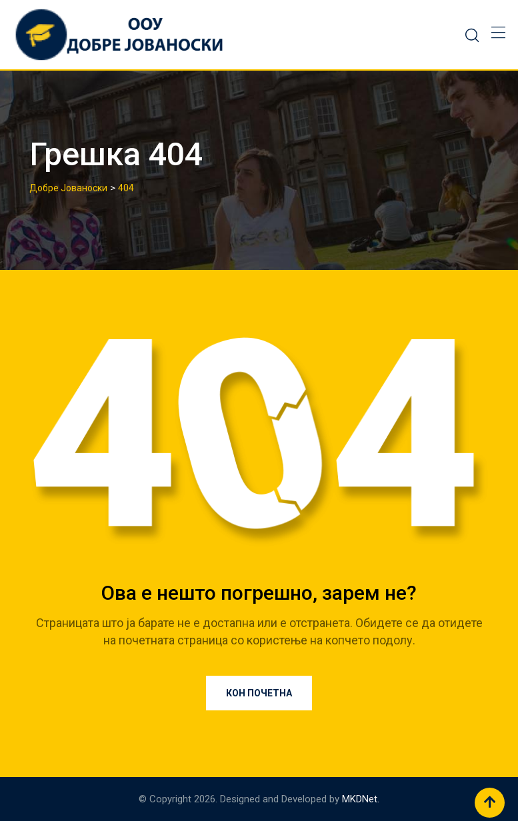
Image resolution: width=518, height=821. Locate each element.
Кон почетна (259, 693)
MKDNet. (360, 799)
